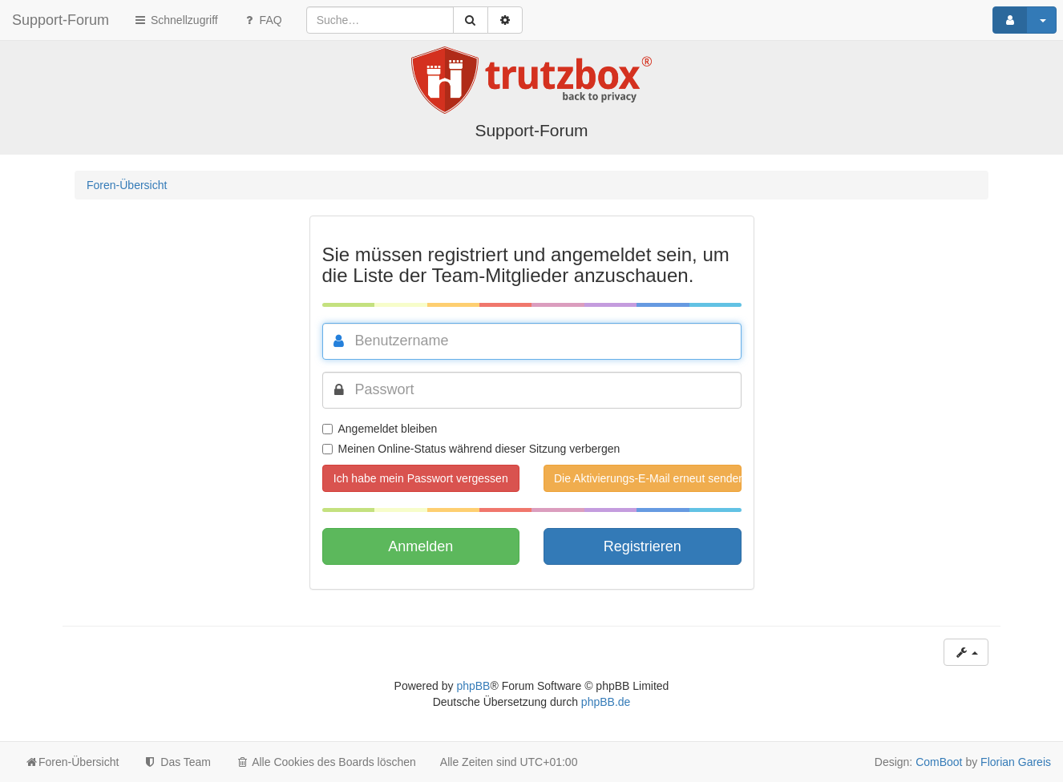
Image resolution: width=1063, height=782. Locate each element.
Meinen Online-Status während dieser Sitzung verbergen (471, 448)
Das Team (177, 762)
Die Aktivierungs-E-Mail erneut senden (648, 478)
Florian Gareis (1015, 762)
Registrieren (642, 546)
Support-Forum (60, 20)
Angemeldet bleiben (380, 428)
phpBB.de (606, 701)
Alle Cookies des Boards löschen (325, 762)
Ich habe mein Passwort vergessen (420, 478)
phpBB (473, 685)
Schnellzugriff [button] (175, 20)
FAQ (262, 20)
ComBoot (938, 762)
